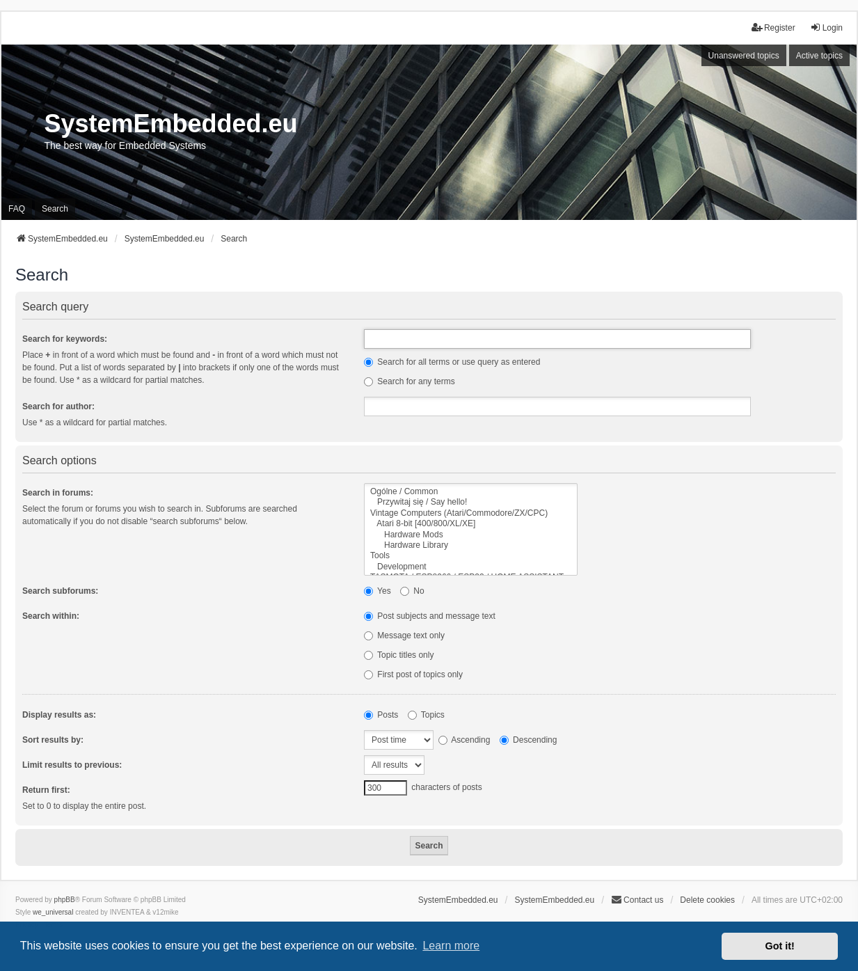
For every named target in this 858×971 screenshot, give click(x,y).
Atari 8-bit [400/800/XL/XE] (471, 524)
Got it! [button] (780, 946)
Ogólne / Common (471, 492)
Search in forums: (57, 493)
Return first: (46, 790)
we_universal (53, 912)
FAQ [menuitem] (16, 209)
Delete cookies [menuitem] (707, 900)
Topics (426, 715)
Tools (471, 556)
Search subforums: (60, 591)
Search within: (50, 616)
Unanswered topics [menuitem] (743, 56)
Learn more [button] (450, 946)
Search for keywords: (64, 339)
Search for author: (58, 406)
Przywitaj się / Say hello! (471, 502)
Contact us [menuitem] (637, 899)
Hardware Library (471, 545)
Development (471, 567)
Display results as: (59, 715)
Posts (381, 715)
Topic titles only (399, 655)
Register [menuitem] (773, 27)
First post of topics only (413, 674)
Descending (528, 740)
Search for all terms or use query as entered (452, 362)
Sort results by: (53, 740)
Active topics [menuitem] (819, 56)
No (412, 591)
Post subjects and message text (429, 616)
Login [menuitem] (826, 27)
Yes (377, 591)
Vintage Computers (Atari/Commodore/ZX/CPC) (471, 513)
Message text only (404, 635)
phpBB (64, 899)
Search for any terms (409, 381)
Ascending (464, 740)
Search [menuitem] (55, 209)
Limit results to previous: (72, 765)
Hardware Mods (471, 535)
